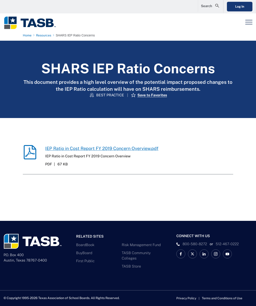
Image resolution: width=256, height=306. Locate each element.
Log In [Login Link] (237, 6)
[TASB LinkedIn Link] (204, 253)
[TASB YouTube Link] (227, 253)
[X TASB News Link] (192, 253)
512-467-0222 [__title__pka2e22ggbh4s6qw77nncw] (227, 244)
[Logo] (33, 23)
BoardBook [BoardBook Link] (85, 245)
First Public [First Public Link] (85, 261)
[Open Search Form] (206, 6)
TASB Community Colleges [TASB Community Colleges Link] (136, 255)
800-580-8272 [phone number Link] (195, 244)
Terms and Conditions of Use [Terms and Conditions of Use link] (222, 298)
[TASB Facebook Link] (180, 253)
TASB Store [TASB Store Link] (131, 266)
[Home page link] (28, 35)
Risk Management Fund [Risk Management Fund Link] (141, 245)
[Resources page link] (44, 35)
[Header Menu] (248, 22)
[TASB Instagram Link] (215, 253)
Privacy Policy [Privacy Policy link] (186, 298)
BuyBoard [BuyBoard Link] (84, 253)
